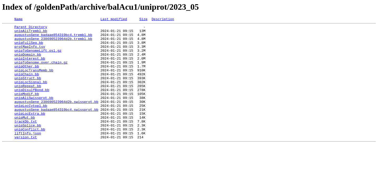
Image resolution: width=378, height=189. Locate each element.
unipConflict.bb (29, 151)
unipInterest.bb (29, 66)
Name (18, 19)
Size (143, 19)
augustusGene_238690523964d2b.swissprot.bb (56, 118)
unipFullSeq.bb (28, 47)
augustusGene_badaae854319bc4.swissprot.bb (56, 127)
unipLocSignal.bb (30, 94)
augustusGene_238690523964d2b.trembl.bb (53, 42)
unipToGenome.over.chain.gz (41, 71)
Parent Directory (30, 28)
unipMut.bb (24, 137)
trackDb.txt (25, 141)
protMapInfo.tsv (29, 52)
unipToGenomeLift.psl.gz (37, 56)
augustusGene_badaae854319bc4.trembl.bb (53, 37)
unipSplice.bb (27, 146)
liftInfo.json (27, 156)
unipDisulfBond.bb (31, 104)
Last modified (113, 19)
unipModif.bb (26, 108)
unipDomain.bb (27, 61)
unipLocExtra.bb (29, 132)
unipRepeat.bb (27, 99)
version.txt (25, 160)
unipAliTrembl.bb (30, 33)
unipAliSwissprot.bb (33, 113)
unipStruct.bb (27, 89)
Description (162, 19)
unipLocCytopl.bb (30, 122)
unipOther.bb (26, 75)
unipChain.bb (26, 85)
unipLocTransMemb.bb (33, 80)
